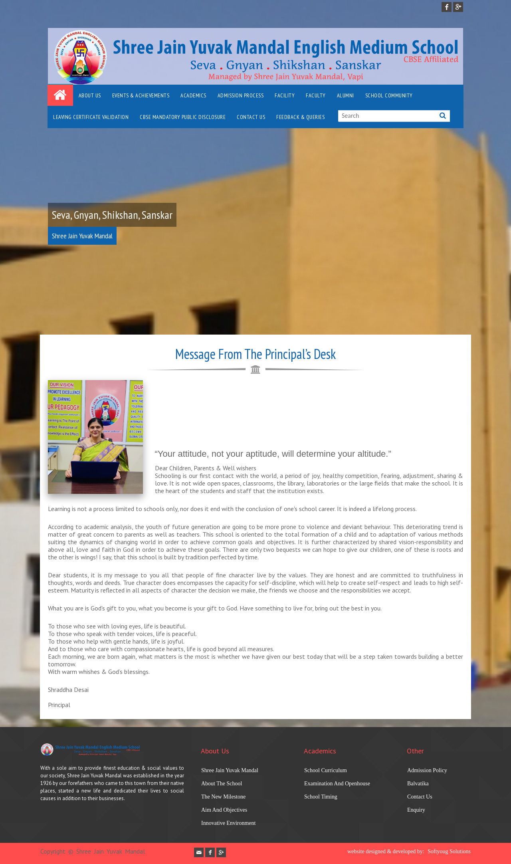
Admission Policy (427, 770)
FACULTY (316, 95)
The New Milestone (223, 797)
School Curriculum (325, 770)
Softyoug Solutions (449, 851)
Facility (285, 95)
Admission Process (241, 95)
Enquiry (416, 810)
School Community (389, 95)
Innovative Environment (228, 823)
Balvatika (418, 784)
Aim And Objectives (224, 810)
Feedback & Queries (300, 117)
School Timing (320, 797)
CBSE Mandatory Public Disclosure (183, 117)
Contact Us (251, 117)
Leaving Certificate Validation (91, 117)
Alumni (345, 95)
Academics (193, 95)
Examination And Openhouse (337, 784)
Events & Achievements (141, 95)
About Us (90, 95)
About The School (221, 784)
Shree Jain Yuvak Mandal (229, 770)
